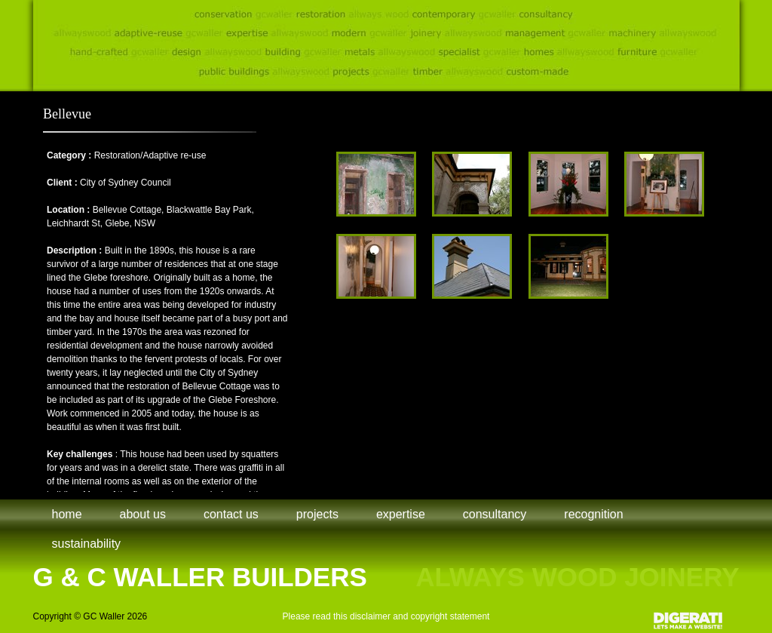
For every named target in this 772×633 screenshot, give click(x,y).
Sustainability (86, 543)
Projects (317, 514)
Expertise (400, 514)
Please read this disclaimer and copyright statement (386, 616)
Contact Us (231, 514)
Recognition (593, 514)
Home (67, 514)
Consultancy (495, 514)
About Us (143, 514)
